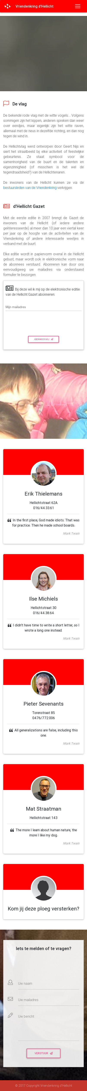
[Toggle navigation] (78, 6)
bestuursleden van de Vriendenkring (30, 187)
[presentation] (31, 322)
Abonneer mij (43, 339)
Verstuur (44, 1053)
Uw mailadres (28, 1000)
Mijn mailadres (16, 307)
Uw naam (25, 983)
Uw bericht (26, 1016)
